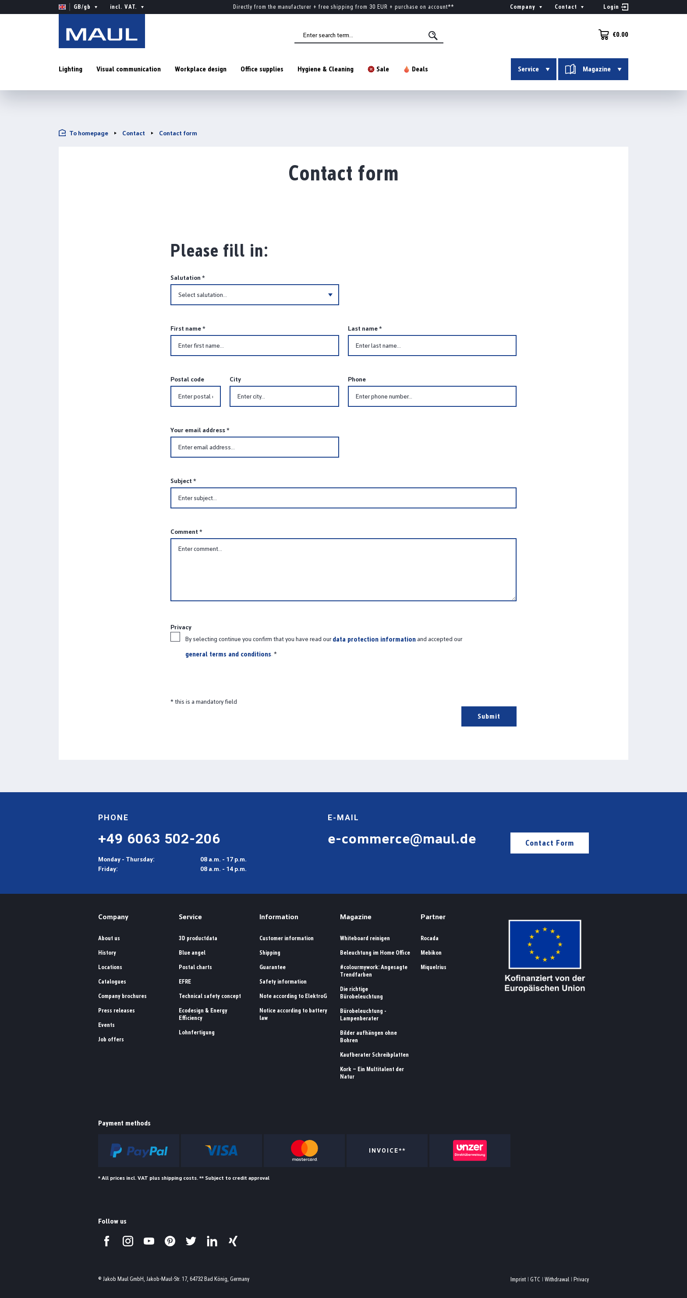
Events (106, 1025)
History (107, 952)
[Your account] (615, 7)
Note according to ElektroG (293, 996)
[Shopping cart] (610, 34)
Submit (489, 716)
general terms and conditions (228, 654)
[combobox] (370, 35)
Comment (186, 531)
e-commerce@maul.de (402, 838)
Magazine (356, 917)
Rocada (430, 938)
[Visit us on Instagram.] (128, 1241)
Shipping (269, 952)
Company (113, 917)
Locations (110, 967)
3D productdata (198, 938)
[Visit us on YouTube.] (149, 1241)
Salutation (187, 277)
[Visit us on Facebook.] (107, 1241)
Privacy (581, 1279)
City (235, 379)
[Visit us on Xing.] (233, 1241)
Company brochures (122, 996)
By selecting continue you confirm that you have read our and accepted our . (323, 647)
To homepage (83, 133)
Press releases (116, 1010)
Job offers (111, 1039)
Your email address (199, 430)
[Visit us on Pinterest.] (170, 1241)
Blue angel (192, 952)
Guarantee (272, 967)
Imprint (518, 1279)
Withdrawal (557, 1279)
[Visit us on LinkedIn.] (212, 1241)
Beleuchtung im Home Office (375, 952)
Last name (365, 328)
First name (187, 328)
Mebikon (431, 952)
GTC (535, 1279)
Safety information (283, 981)
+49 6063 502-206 (159, 838)
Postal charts (195, 967)
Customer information (286, 938)
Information (278, 917)
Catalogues (112, 981)
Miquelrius (433, 967)
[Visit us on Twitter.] (191, 1241)
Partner (433, 917)
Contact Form (549, 842)
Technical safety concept (210, 996)
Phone (357, 379)
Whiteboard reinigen (365, 938)
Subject (183, 480)
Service (190, 917)
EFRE (185, 981)
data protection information (374, 639)
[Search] (435, 36)
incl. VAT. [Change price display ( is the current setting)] (128, 7)
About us (109, 938)
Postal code (187, 379)
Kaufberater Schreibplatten (374, 1054)
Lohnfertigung (197, 1032)
